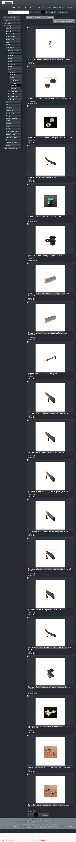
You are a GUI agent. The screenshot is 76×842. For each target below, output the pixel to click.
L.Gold (8, 102)
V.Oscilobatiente (13, 94)
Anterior (37, 12)
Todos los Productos (10, 148)
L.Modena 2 (10, 107)
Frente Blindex (10, 34)
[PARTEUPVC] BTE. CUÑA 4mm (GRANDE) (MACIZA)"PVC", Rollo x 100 (49, 569)
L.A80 (8, 45)
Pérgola (8, 126)
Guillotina (11, 53)
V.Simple (13, 83)
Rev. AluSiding (10, 134)
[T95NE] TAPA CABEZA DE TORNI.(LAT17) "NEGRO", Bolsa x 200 (49, 98)
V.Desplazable (12, 91)
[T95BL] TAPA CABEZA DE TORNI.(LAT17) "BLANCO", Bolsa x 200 (50, 138)
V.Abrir (10, 69)
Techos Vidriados (11, 142)
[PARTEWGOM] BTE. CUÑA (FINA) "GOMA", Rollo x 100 (46, 452)
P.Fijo (10, 58)
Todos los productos (9, 17)
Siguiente (52, 12)
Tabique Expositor (11, 137)
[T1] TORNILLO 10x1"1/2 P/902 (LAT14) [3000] (43, 374)
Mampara (9, 116)
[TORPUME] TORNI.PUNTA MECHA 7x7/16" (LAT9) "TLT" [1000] (49, 59)
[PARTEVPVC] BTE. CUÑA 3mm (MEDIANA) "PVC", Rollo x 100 (48, 492)
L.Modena (9, 105)
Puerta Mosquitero (12, 131)
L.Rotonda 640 (10, 110)
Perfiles (13, 88)
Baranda (8, 28)
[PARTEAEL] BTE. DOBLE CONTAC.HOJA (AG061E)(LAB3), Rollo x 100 (49, 648)
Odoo (43, 840)
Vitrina (8, 145)
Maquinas (11, 56)
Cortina (8, 31)
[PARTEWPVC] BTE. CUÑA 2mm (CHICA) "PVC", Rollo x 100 (48, 413)
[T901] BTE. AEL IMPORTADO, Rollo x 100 (42, 177)
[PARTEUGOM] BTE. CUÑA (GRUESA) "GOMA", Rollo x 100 (47, 610)
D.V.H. (12, 77)
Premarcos (11, 64)
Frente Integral (10, 36)
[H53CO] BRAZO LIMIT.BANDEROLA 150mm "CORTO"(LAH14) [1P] (48, 805)
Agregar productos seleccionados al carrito (40, 17)
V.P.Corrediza (12, 96)
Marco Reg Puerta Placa (12, 119)
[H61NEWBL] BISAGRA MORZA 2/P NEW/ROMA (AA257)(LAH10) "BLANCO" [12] (49, 727)
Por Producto (8, 23)
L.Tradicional (10, 113)
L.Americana (10, 47)
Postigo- (10, 61)
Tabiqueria (9, 140)
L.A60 (8, 42)
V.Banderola (12, 72)
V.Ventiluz (11, 99)
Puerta (10, 67)
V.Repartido (14, 80)
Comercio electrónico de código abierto (61, 840)
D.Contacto (13, 75)
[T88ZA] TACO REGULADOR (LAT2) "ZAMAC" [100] (45, 216)
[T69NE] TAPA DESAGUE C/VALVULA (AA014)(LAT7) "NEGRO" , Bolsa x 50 (49, 294)
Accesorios (14, 85)
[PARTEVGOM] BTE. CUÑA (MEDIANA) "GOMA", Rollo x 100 (48, 531)
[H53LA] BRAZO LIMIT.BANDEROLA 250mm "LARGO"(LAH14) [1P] (50, 767)
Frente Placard (10, 39)
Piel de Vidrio (10, 129)
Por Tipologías (8, 26)
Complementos (13, 50)
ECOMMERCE (7, 20)
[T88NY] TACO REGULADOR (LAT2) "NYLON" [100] (45, 256)
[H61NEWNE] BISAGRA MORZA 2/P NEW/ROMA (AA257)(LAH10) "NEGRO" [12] (49, 687)
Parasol (8, 123)
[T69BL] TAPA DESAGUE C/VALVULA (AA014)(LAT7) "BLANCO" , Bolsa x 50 (49, 333)
